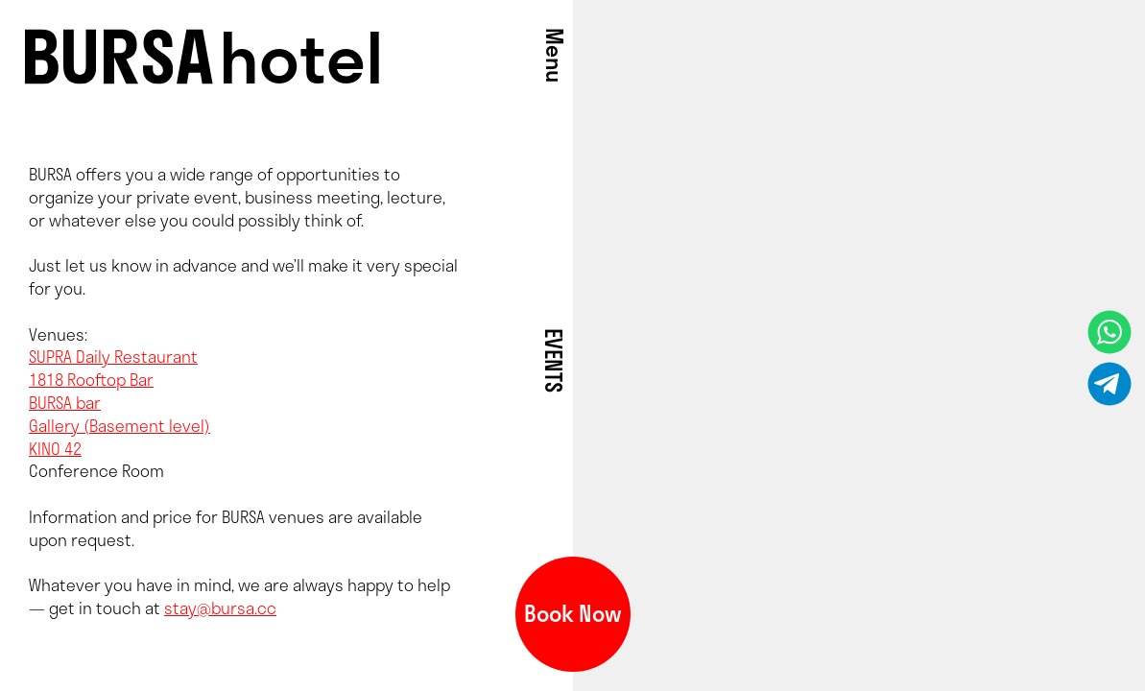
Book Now (573, 614)
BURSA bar (65, 403)
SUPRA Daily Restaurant (113, 356)
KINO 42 (55, 449)
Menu (554, 55)
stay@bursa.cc (220, 608)
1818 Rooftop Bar (91, 379)
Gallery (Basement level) (119, 426)
